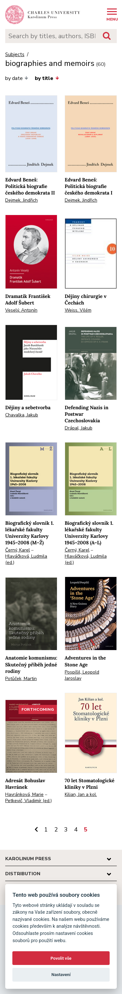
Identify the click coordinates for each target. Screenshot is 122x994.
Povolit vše (60, 958)
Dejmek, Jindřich (21, 200)
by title (47, 78)
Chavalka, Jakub (21, 415)
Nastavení (61, 974)
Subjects (14, 55)
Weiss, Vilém (78, 310)
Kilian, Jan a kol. (81, 794)
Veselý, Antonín (21, 310)
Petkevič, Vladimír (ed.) (28, 801)
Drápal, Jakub (78, 428)
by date (16, 78)
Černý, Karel (17, 550)
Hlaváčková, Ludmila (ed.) (26, 559)
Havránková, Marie (24, 794)
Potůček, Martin (21, 679)
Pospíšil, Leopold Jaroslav (82, 675)
